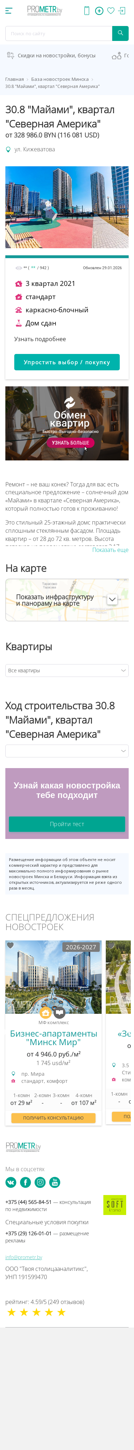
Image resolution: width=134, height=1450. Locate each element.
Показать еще (110, 550)
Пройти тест (67, 824)
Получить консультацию (53, 1118)
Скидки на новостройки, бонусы (57, 55)
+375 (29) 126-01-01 (47, 1237)
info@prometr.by (23, 1257)
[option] (53, 1036)
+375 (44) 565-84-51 (48, 1205)
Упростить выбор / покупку (67, 362)
